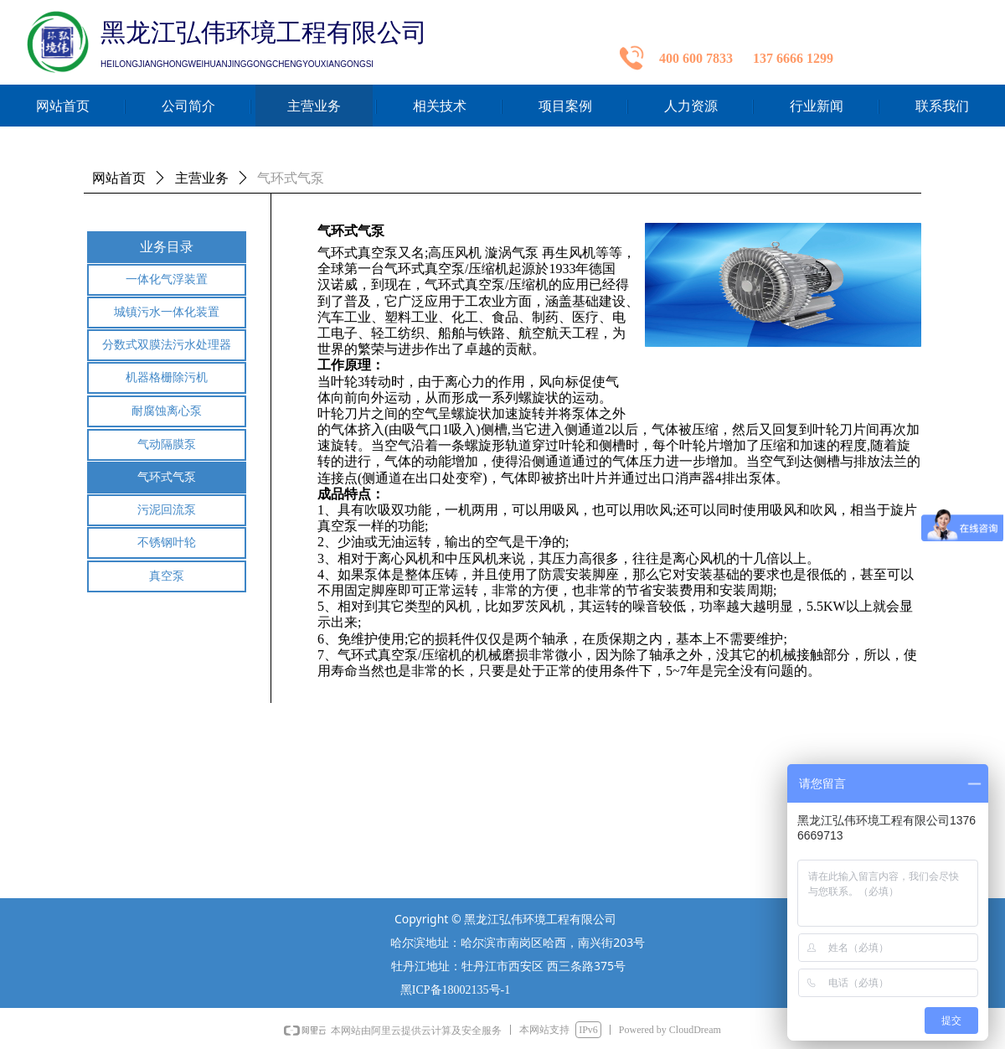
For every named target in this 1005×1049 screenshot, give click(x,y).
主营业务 (202, 178)
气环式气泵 (290, 178)
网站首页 (119, 178)
